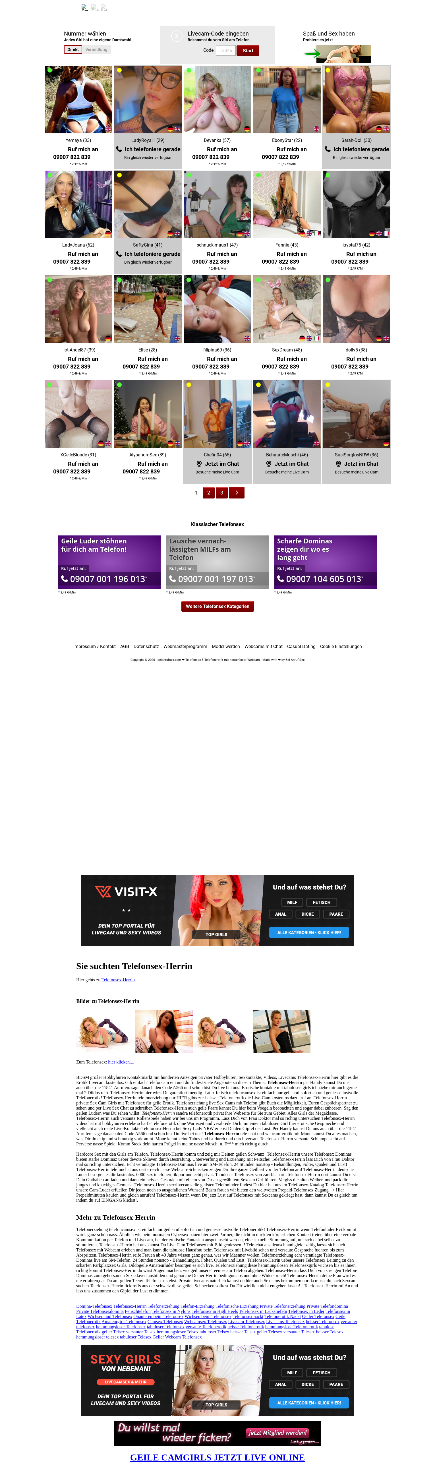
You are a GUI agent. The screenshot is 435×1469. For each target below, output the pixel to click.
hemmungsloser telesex (97, 1336)
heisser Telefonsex (322, 1321)
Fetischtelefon (138, 1311)
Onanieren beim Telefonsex (158, 1316)
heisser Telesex (329, 1331)
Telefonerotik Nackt (282, 1316)
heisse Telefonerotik (245, 1326)
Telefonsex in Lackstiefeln (263, 1311)
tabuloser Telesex (136, 1336)
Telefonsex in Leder (306, 1311)
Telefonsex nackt (248, 1316)
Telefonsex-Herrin (118, 979)
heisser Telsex (243, 1331)
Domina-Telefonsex (94, 1306)
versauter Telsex (141, 1331)
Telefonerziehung (163, 1306)
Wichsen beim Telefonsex (208, 1316)
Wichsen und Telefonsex (110, 1316)
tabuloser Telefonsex (166, 1326)
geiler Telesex (269, 1331)
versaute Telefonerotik (206, 1326)
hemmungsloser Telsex (178, 1331)
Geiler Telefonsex (318, 1316)
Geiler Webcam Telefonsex (177, 1336)
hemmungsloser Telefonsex (121, 1326)
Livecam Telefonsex (246, 1321)
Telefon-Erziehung (198, 1306)
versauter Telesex (299, 1331)
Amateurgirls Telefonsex (124, 1321)
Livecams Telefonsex (285, 1321)
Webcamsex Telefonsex (205, 1321)
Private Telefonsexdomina (100, 1311)
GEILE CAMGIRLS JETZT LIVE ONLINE (217, 1457)
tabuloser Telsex (214, 1331)
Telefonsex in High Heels (215, 1311)
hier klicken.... (121, 1062)
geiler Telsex (113, 1331)
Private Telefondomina (327, 1306)
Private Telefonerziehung (282, 1306)
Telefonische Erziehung (237, 1306)
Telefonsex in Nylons (171, 1311)
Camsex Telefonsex (165, 1321)
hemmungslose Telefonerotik (291, 1326)
